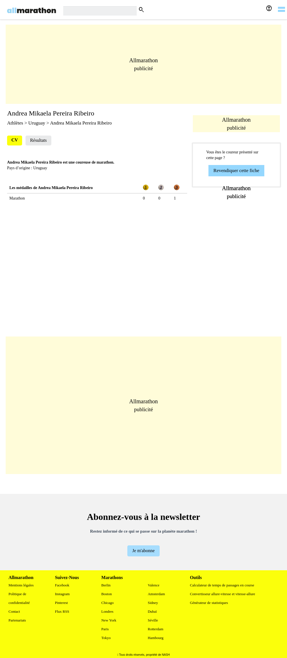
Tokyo (106, 638)
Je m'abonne (143, 550)
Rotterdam (155, 629)
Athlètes (15, 123)
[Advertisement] (143, 64)
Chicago (107, 603)
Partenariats (17, 620)
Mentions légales (21, 585)
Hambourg (155, 638)
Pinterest (61, 603)
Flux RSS (62, 611)
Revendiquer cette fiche (236, 170)
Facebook (62, 585)
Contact (14, 611)
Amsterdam (156, 594)
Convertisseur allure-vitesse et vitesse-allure (222, 594)
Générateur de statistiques (209, 603)
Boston (106, 594)
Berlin (106, 585)
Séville (153, 620)
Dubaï (152, 611)
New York (108, 620)
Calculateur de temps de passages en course (222, 585)
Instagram (62, 594)
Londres (107, 611)
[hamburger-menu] (281, 5)
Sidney (153, 603)
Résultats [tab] (38, 140)
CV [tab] (14, 140)
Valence (153, 585)
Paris (105, 629)
